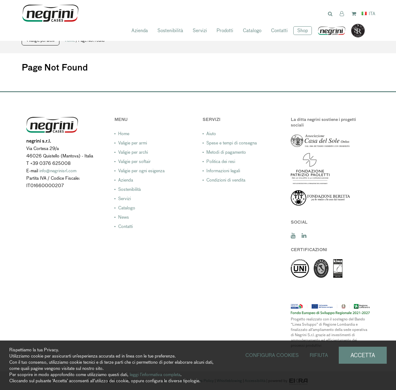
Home (123, 133)
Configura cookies (272, 355)
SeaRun (354, 31)
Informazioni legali (223, 170)
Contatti (279, 30)
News (123, 217)
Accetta (363, 355)
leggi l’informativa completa (155, 374)
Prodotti (225, 30)
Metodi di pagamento (226, 152)
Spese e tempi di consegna (231, 142)
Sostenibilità (170, 30)
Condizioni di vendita (225, 180)
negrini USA (332, 31)
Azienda (139, 30)
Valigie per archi (133, 152)
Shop (302, 30)
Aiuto (211, 133)
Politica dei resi (220, 161)
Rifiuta (319, 355)
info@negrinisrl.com (57, 170)
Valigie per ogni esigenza (141, 170)
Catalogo (252, 30)
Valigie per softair (134, 161)
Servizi (200, 30)
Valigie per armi (132, 142)
